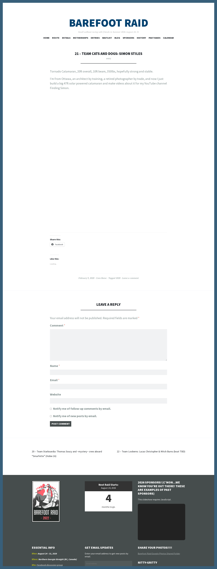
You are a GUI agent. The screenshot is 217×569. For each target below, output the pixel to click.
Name (55, 364)
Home (46, 37)
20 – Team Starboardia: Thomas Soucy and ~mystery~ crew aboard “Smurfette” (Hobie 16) (69, 455)
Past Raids (154, 37)
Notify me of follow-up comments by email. (82, 410)
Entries (95, 37)
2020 (118, 278)
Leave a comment (130, 278)
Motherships (80, 37)
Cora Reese (101, 278)
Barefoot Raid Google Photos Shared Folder (159, 555)
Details (66, 37)
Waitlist (107, 37)
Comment (57, 325)
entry (108, 58)
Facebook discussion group (50, 567)
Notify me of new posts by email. (75, 417)
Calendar (168, 37)
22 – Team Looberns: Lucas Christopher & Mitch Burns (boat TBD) (147, 455)
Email (54, 379)
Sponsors (128, 37)
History (141, 37)
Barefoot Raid (108, 23)
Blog (117, 37)
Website (55, 394)
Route (55, 37)
